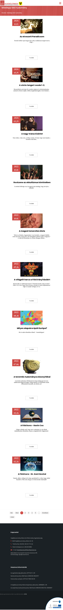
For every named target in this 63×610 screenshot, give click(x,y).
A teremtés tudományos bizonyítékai (32, 376)
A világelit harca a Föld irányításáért (32, 279)
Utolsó (12, 517)
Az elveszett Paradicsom (32, 36)
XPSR (25, 594)
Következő (45, 513)
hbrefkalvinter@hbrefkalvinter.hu (26, 550)
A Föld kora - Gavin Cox (32, 425)
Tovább (31, 58)
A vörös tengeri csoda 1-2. (32, 85)
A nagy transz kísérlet (32, 133)
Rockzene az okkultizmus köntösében (32, 182)
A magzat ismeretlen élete (32, 231)
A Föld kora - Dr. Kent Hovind (32, 474)
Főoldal (4, 13)
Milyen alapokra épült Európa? (32, 328)
